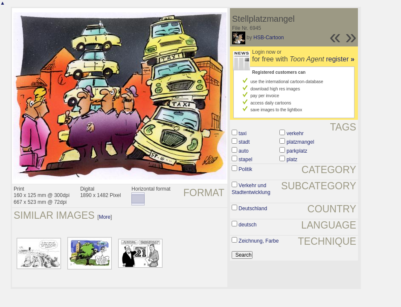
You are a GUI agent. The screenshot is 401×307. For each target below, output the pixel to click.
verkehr (295, 133)
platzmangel (300, 142)
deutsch (247, 225)
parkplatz (297, 151)
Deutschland (252, 208)
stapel (245, 159)
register (340, 59)
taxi (242, 133)
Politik (245, 169)
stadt (244, 142)
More (104, 217)
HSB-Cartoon (268, 38)
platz (292, 159)
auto (243, 151)
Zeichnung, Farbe (258, 241)
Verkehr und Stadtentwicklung (251, 188)
